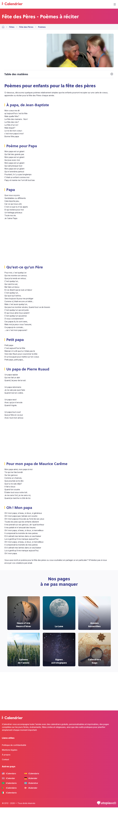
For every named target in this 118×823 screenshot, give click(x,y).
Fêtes (11, 27)
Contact (5, 759)
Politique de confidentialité (14, 745)
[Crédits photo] (110, 36)
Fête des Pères (26, 27)
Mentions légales (9, 750)
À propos (6, 754)
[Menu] (114, 4)
